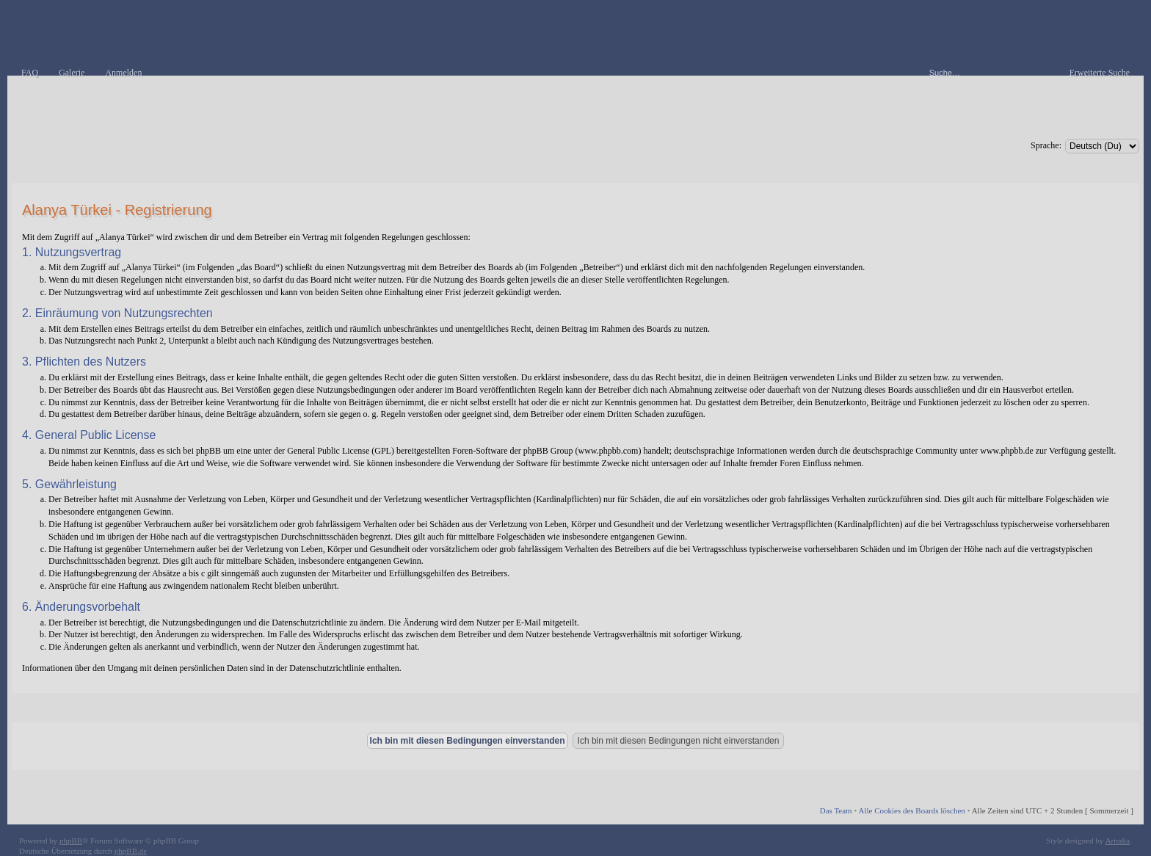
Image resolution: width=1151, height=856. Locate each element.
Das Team (836, 810)
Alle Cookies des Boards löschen (911, 810)
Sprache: (1046, 145)
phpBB (70, 840)
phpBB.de (131, 850)
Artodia (1117, 840)
